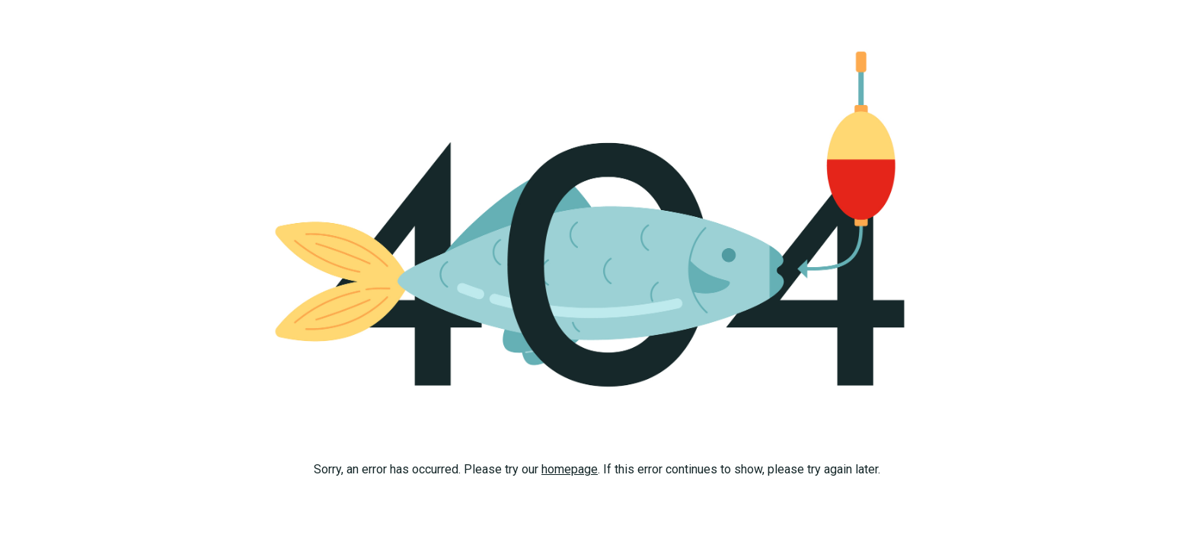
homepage (569, 469)
